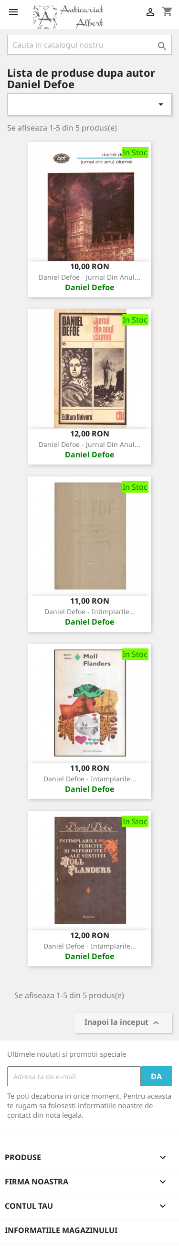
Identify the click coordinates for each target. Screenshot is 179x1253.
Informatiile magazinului (61, 1230)
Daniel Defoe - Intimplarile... (89, 611)
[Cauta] (89, 45)
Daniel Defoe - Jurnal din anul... (89, 277)
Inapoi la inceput (123, 1023)
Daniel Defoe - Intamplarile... (89, 778)
